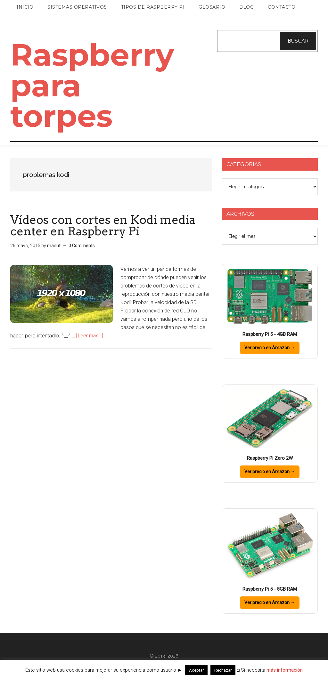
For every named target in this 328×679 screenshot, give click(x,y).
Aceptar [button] (196, 670)
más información (284, 670)
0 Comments (82, 245)
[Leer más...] (89, 336)
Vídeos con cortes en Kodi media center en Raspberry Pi (102, 225)
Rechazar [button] (223, 670)
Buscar (298, 41)
